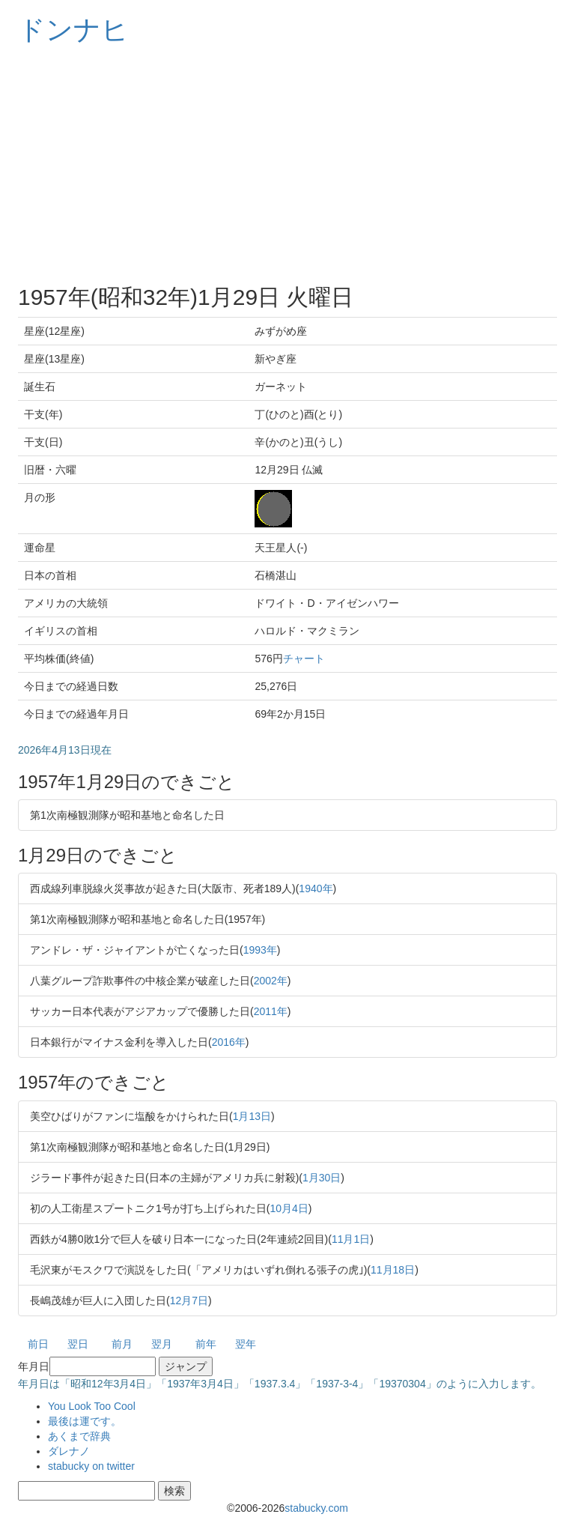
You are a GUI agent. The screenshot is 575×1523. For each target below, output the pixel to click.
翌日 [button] (77, 1344)
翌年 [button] (245, 1344)
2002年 (271, 981)
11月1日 (351, 1239)
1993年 (260, 950)
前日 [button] (38, 1344)
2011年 (271, 1011)
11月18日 (393, 1270)
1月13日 (252, 1116)
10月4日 (289, 1208)
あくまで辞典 (79, 1436)
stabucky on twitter (91, 1466)
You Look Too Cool (92, 1406)
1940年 (315, 888)
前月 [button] (122, 1344)
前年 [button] (205, 1344)
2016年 (229, 1042)
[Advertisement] (287, 165)
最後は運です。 (84, 1421)
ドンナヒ (73, 29)
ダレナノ (69, 1451)
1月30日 (321, 1178)
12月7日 (189, 1300)
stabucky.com (316, 1508)
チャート (304, 658)
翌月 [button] (161, 1344)
